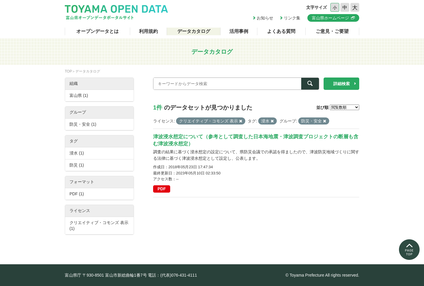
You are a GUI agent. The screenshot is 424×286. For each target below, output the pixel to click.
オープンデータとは (97, 31)
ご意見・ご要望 (332, 31)
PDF (162, 188)
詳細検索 (341, 83)
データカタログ (193, 31)
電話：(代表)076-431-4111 (172, 275)
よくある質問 (281, 31)
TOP (68, 71)
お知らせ (265, 18)
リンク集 (292, 18)
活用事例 (238, 31)
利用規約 (148, 31)
